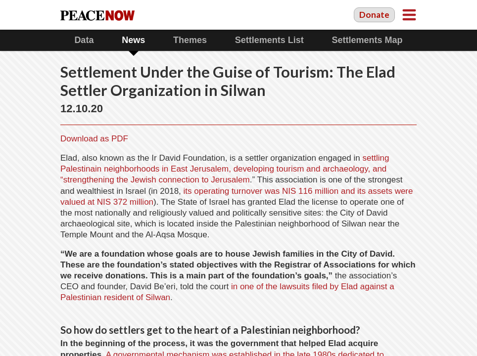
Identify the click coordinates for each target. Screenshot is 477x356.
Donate (374, 14)
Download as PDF (94, 138)
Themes (190, 40)
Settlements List (269, 40)
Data (84, 40)
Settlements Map (367, 40)
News (133, 40)
